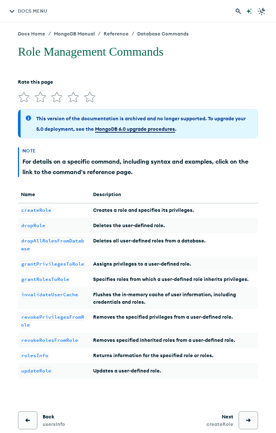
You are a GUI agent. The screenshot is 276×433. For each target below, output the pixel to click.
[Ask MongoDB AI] (249, 11)
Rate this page (35, 82)
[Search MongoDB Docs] (238, 11)
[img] (24, 97)
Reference (116, 34)
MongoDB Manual (74, 34)
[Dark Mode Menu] (262, 11)
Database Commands (163, 34)
